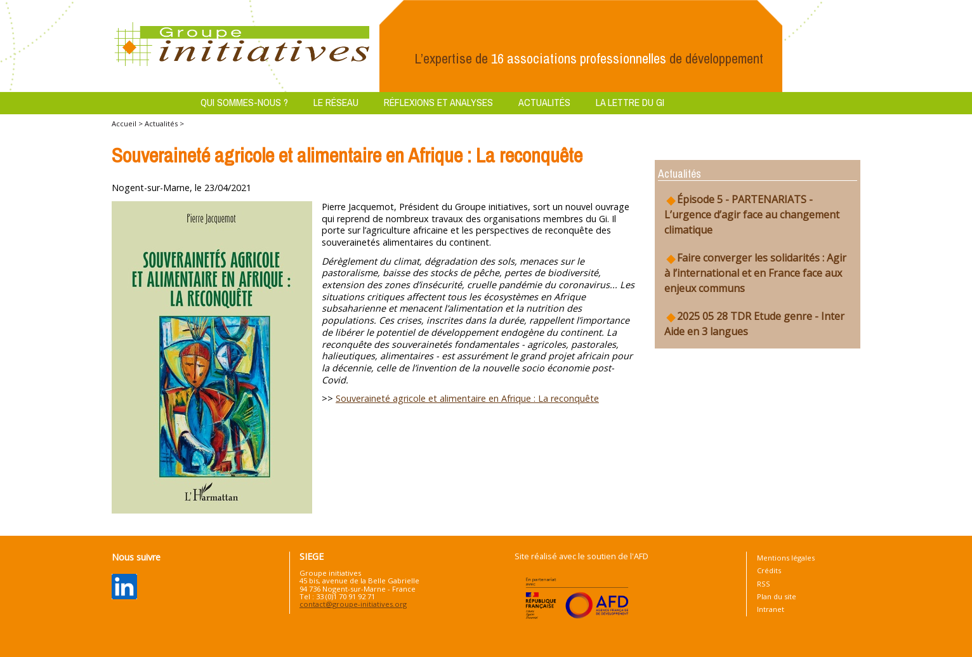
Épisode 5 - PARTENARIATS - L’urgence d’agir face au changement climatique (751, 214)
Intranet (770, 609)
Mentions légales (786, 557)
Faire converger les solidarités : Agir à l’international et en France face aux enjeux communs (755, 273)
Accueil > (128, 123)
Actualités (544, 102)
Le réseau (335, 102)
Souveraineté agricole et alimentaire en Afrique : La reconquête (467, 398)
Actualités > (164, 123)
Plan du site (776, 596)
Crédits (769, 570)
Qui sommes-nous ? (244, 102)
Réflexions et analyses (438, 102)
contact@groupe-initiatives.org (353, 604)
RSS (763, 583)
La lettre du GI (630, 102)
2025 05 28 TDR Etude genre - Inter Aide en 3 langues (754, 323)
